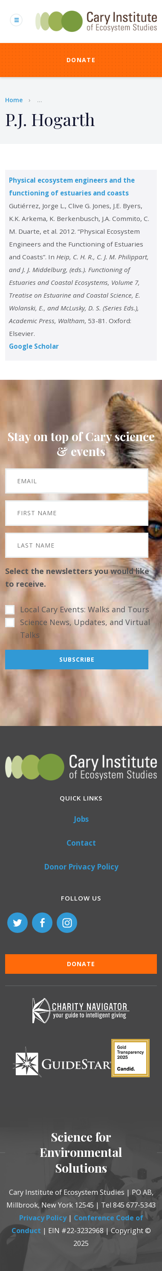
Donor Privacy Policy (81, 867)
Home (14, 100)
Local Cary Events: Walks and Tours (84, 609)
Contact (81, 843)
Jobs (81, 819)
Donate (81, 60)
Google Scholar (34, 346)
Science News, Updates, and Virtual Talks (85, 628)
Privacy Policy (43, 1217)
